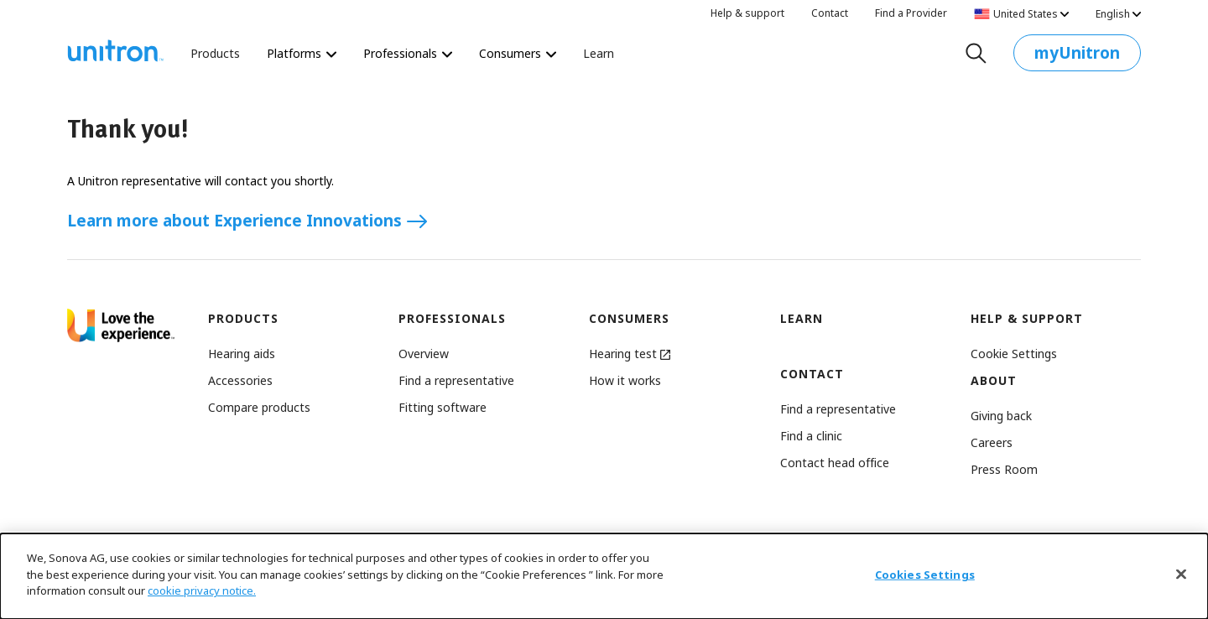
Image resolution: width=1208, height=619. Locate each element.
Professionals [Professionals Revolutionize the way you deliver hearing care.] (407, 53)
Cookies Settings (925, 574)
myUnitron (1077, 56)
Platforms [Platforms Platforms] (301, 53)
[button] (1014, 354)
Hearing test (629, 354)
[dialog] (604, 576)
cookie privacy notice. (202, 590)
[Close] (1181, 574)
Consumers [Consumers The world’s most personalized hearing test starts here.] (517, 53)
